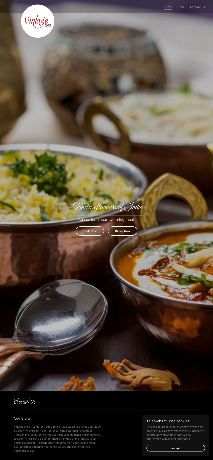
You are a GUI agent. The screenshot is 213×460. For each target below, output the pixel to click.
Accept (175, 447)
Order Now (122, 231)
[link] (37, 6)
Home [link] (168, 7)
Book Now (90, 231)
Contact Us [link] (197, 7)
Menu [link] (181, 7)
